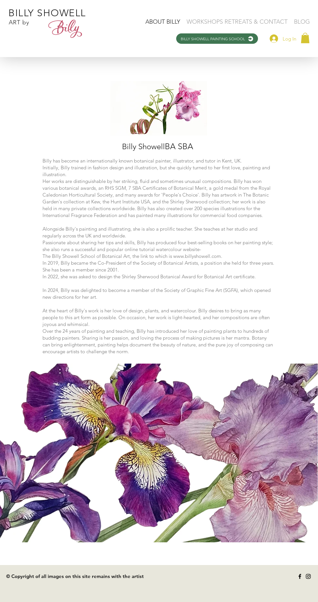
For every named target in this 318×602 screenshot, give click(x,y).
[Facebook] (300, 576)
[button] (305, 38)
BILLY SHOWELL (47, 13)
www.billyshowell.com (197, 256)
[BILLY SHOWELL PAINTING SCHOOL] (217, 38)
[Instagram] (308, 576)
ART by (19, 22)
